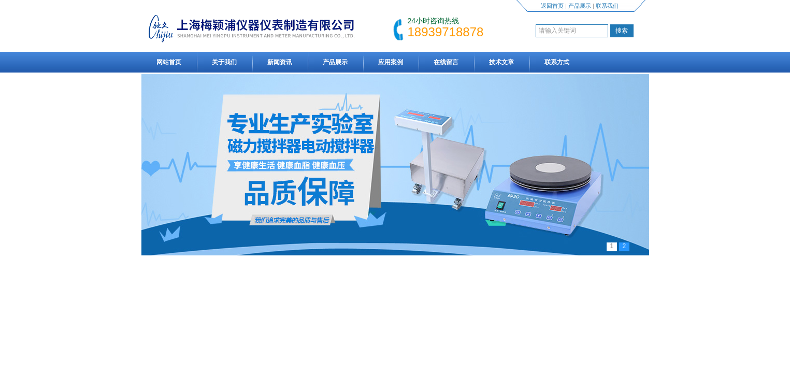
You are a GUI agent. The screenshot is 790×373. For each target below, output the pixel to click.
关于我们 (224, 62)
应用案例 (390, 62)
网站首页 (168, 62)
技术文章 (501, 62)
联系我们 (607, 6)
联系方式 (556, 62)
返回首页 (552, 6)
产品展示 (579, 6)
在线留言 (446, 62)
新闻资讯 (279, 62)
